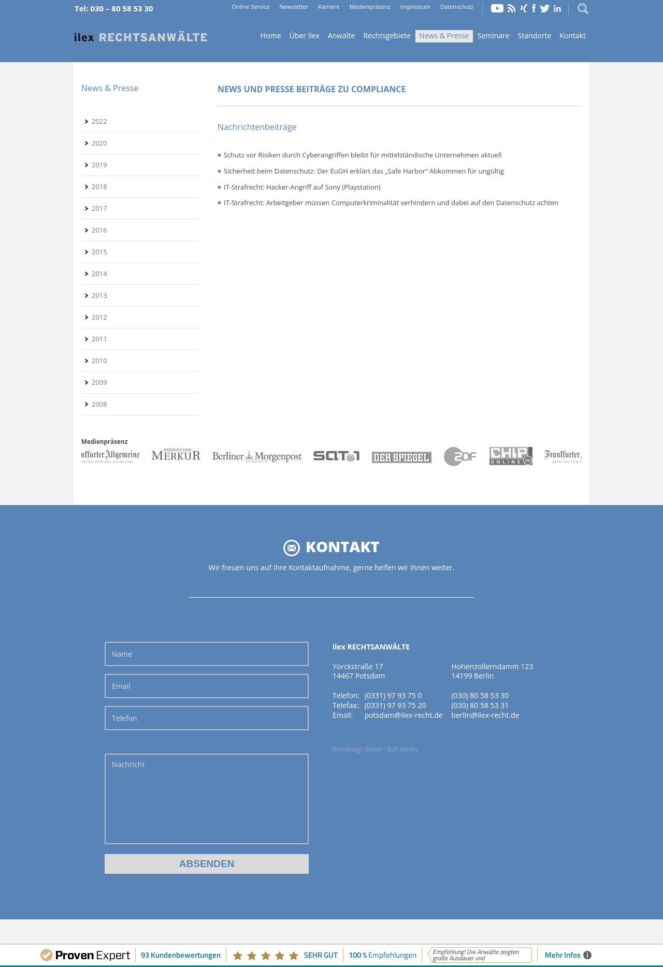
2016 (99, 230)
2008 (99, 404)
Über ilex (305, 35)
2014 (99, 273)
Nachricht (207, 799)
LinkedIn (557, 8)
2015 (99, 251)
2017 (99, 208)
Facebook (533, 8)
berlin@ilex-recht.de (485, 715)
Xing (523, 8)
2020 (99, 143)
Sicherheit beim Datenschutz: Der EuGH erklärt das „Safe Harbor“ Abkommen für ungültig (364, 171)
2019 (99, 164)
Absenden (207, 863)
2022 (99, 121)
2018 (99, 186)
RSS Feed (512, 8)
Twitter (545, 8)
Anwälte (341, 35)
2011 (99, 338)
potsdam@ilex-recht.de (404, 715)
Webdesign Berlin (357, 749)
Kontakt (572, 35)
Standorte (535, 35)
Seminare (494, 35)
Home (141, 36)
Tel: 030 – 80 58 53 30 (114, 8)
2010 (99, 360)
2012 (99, 317)
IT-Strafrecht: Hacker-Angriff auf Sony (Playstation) (302, 187)
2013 (99, 295)
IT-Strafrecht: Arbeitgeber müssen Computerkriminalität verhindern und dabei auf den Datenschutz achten (391, 202)
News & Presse (444, 35)
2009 (99, 382)
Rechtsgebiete (387, 35)
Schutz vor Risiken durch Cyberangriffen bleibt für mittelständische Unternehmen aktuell (362, 155)
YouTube (497, 8)
